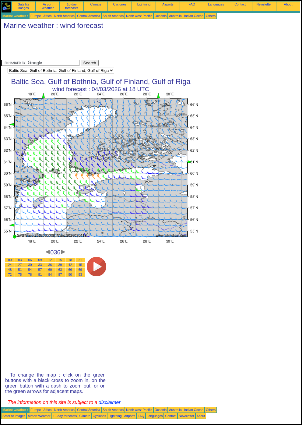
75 (20, 274)
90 (70, 274)
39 (60, 265)
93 (80, 274)
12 (50, 260)
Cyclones (120, 4)
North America (64, 16)
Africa (47, 16)
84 (50, 274)
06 (30, 260)
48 (10, 269)
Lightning (143, 4)
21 (80, 260)
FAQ (192, 4)
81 (40, 274)
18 (70, 260)
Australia (175, 16)
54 (30, 269)
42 (70, 265)
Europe (35, 16)
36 (50, 265)
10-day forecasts (71, 6)
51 (20, 269)
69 (80, 269)
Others (211, 16)
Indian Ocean (193, 16)
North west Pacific (139, 16)
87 (60, 274)
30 (30, 265)
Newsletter (264, 4)
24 (10, 265)
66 (70, 269)
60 (50, 269)
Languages (216, 4)
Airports (168, 4)
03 (20, 260)
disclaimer (110, 402)
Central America (88, 16)
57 (40, 269)
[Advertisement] (112, 46)
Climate (95, 4)
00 (10, 260)
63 (60, 269)
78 (30, 274)
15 (60, 260)
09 (40, 260)
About (288, 4)
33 (40, 265)
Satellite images (24, 6)
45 (80, 265)
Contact (240, 4)
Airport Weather (47, 6)
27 (20, 265)
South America (113, 16)
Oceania (161, 16)
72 (10, 274)
